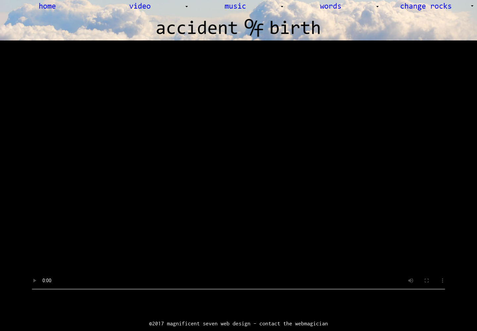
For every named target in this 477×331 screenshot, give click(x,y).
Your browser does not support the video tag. (238, 176)
